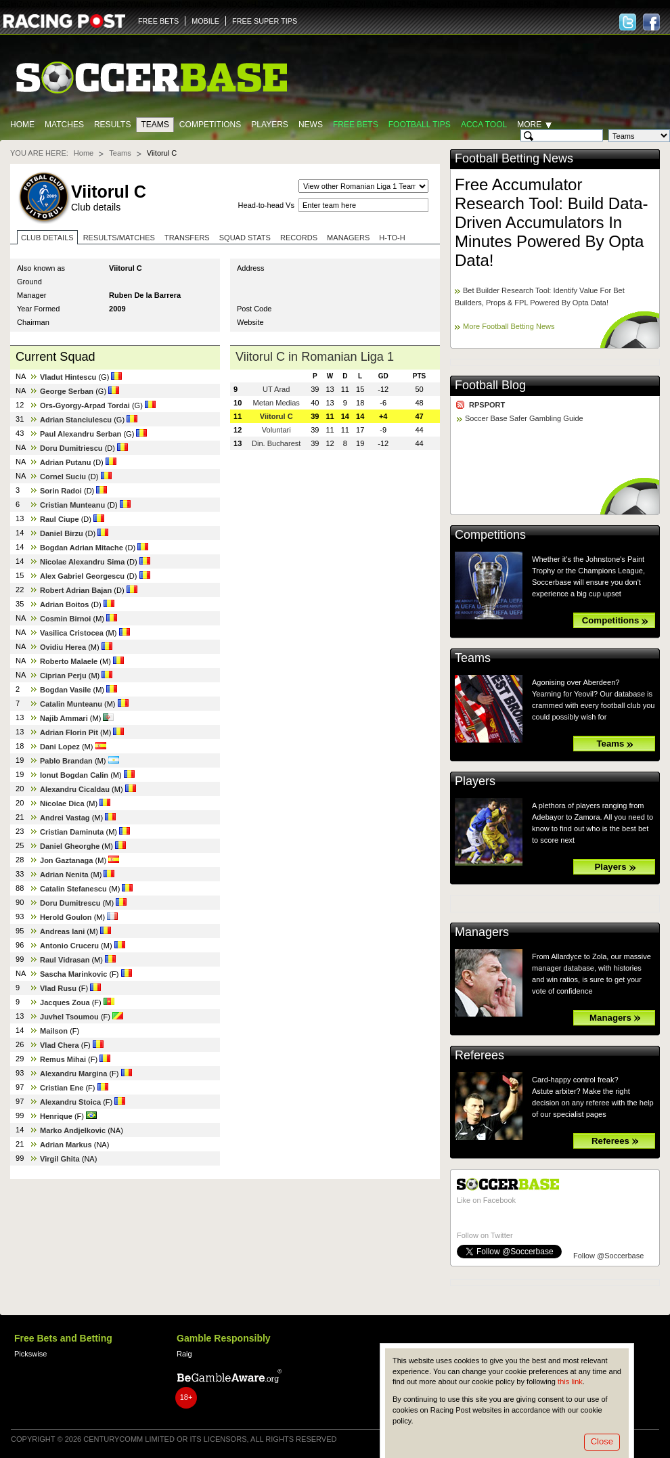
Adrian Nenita (64, 874)
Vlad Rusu (58, 988)
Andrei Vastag (65, 818)
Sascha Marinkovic (73, 974)
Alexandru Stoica (70, 1102)
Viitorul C (276, 416)
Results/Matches (119, 238)
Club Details (47, 238)
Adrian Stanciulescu (76, 420)
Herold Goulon (66, 917)
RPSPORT (487, 405)
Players (269, 124)
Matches (64, 124)
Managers (348, 238)
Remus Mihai (63, 1059)
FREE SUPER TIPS (264, 21)
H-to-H (392, 238)
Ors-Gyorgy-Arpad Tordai (85, 405)
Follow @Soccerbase (608, 1256)
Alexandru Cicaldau (75, 789)
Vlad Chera (59, 1045)
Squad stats (245, 238)
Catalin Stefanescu (73, 889)
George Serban (66, 391)
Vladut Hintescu (68, 377)
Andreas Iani (62, 931)
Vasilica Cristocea (72, 633)
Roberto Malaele (68, 661)
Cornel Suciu (63, 476)
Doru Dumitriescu (71, 448)
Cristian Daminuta (72, 832)
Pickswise (30, 1354)
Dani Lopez (60, 747)
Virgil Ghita (60, 1159)
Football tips (419, 124)
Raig (184, 1354)
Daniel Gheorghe (69, 846)
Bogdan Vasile (65, 690)
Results (112, 124)
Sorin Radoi (61, 491)
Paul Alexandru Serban (80, 434)
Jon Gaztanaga (66, 860)
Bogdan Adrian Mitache (81, 548)
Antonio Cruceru (69, 946)
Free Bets (355, 124)
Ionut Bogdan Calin (74, 775)
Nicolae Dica (62, 803)
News (310, 124)
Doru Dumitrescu (70, 903)
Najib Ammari (64, 718)
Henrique (56, 1116)
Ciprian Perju (63, 675)
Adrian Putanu (65, 462)
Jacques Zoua (65, 1002)
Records (298, 238)
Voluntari (276, 430)
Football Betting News (514, 158)
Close (602, 1441)
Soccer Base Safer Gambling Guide (524, 418)
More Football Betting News (509, 326)
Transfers (187, 238)
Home (22, 124)
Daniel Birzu (61, 533)
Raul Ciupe (59, 519)
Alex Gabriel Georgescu (82, 576)
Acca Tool (484, 124)
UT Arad (276, 389)
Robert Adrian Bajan (76, 590)
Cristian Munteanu (72, 505)
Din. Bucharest (276, 443)
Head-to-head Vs (266, 205)
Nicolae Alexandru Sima (82, 562)
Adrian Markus (66, 1145)
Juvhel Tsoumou (69, 1017)
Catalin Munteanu (71, 704)
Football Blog (490, 385)
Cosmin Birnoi (65, 619)
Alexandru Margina (73, 1073)
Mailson (54, 1031)
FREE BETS (158, 21)
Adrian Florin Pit (69, 732)
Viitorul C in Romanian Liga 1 (315, 356)
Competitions (210, 124)
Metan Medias (276, 403)
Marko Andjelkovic (73, 1130)
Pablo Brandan (66, 761)
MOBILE (205, 21)
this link (570, 1381)
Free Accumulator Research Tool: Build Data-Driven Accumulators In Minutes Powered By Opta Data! (551, 222)
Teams (155, 124)
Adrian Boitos (64, 604)
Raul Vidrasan (64, 960)
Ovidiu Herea (63, 647)
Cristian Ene (61, 1088)
